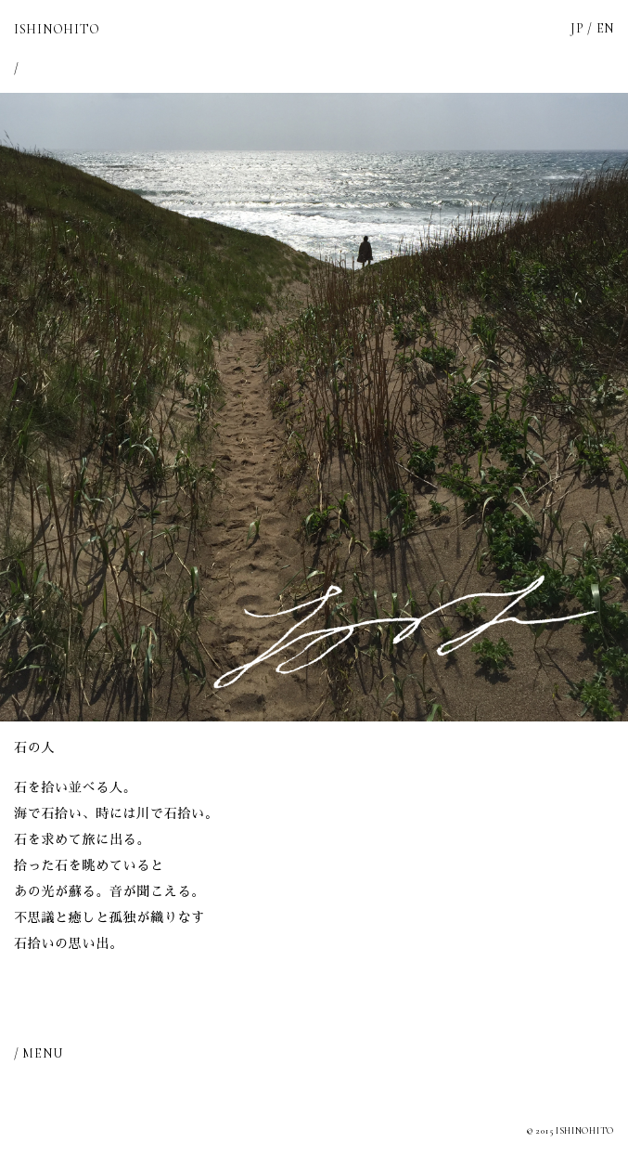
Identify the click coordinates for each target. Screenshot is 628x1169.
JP (576, 28)
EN (605, 28)
